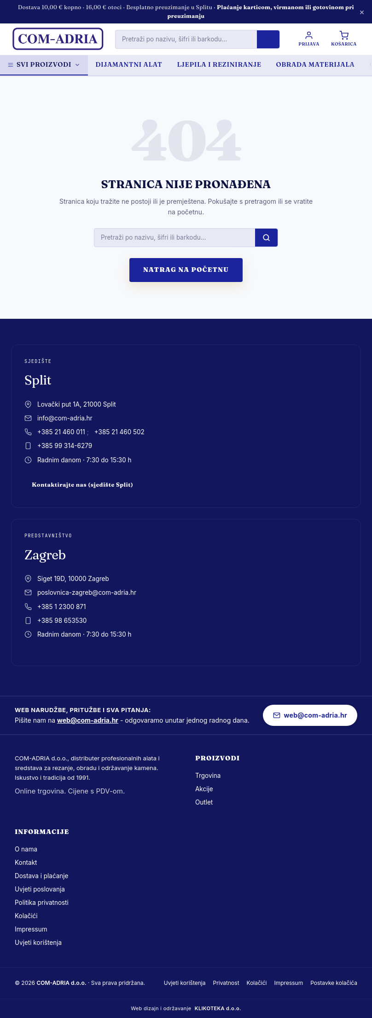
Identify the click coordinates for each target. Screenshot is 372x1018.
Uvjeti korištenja (38, 942)
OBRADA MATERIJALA (315, 64)
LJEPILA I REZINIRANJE (219, 64)
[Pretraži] (267, 39)
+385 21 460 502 (119, 432)
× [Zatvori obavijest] (362, 12)
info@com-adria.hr (65, 418)
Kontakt (26, 862)
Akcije (204, 789)
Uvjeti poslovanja (40, 889)
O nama (26, 849)
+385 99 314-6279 (64, 445)
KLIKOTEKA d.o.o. (218, 1008)
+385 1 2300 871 (61, 606)
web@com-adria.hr (87, 720)
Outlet (204, 802)
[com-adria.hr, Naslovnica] (57, 39)
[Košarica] (343, 39)
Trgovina (208, 775)
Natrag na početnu (186, 269)
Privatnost (226, 982)
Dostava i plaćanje (41, 876)
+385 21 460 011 (61, 432)
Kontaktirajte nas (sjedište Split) (82, 484)
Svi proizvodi (44, 64)
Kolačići (26, 916)
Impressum (31, 929)
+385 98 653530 (62, 620)
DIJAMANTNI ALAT (128, 64)
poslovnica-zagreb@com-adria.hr (86, 592)
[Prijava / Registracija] (308, 39)
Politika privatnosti (42, 902)
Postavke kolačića (333, 982)
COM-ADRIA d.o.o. (61, 982)
